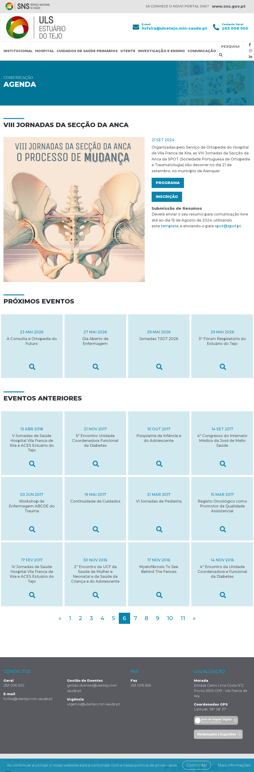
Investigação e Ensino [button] (161, 51)
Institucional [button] (18, 51)
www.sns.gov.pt (228, 6)
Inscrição (167, 196)
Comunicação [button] (201, 51)
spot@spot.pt (228, 226)
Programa (168, 183)
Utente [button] (127, 51)
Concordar (218, 759)
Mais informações (129, 765)
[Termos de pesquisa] (230, 46)
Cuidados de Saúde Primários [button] (87, 51)
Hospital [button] (44, 51)
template (169, 226)
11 (183, 618)
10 (170, 618)
